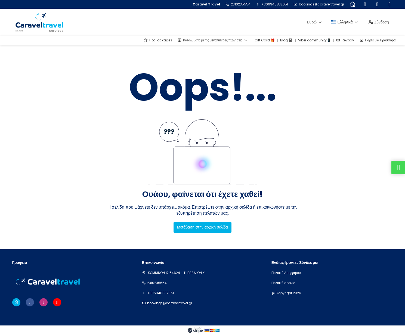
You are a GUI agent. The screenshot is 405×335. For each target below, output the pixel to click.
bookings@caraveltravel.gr (321, 4)
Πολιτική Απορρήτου (286, 273)
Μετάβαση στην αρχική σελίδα (202, 227)
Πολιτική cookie (283, 283)
